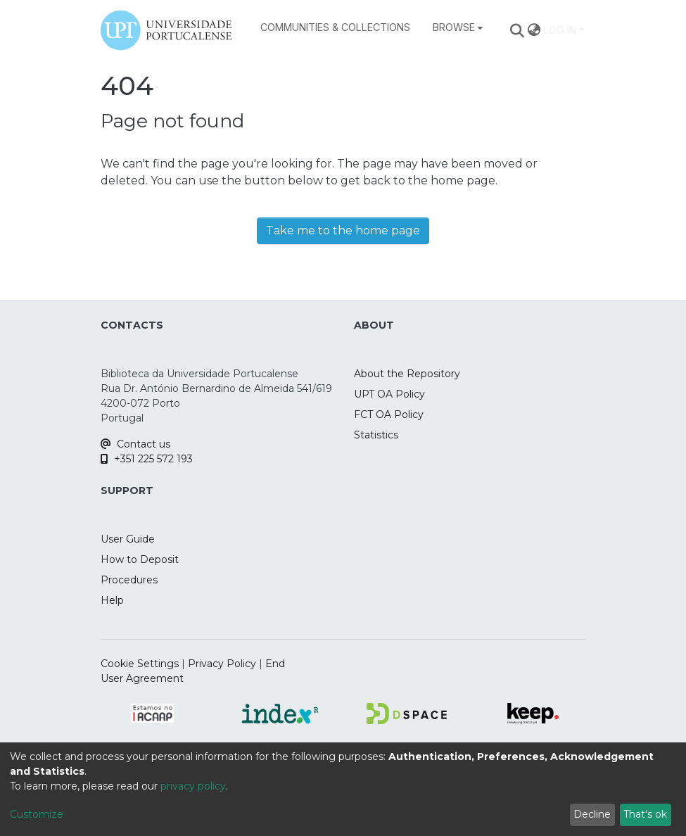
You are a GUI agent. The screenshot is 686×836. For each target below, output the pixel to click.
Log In (559, 30)
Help (112, 600)
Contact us (135, 444)
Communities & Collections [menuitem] (335, 27)
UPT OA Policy (389, 394)
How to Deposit (140, 559)
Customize (36, 814)
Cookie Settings (140, 663)
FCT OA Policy (389, 414)
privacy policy (193, 786)
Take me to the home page (343, 230)
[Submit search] (517, 30)
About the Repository (407, 373)
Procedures (129, 580)
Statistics (376, 435)
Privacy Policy (222, 663)
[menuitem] (457, 27)
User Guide (128, 539)
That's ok (645, 814)
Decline (592, 814)
